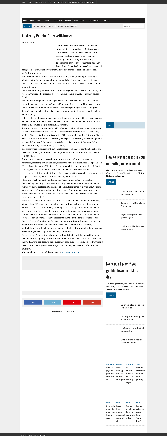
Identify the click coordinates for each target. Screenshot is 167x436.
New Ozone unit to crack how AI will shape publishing (141, 373)
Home (23, 2)
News (31, 20)
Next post (70, 311)
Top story (130, 364)
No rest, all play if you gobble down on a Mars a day (124, 270)
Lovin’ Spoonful (79, 20)
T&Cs (29, 2)
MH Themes (43, 434)
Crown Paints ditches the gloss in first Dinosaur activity (111, 411)
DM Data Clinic (93, 20)
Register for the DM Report (43, 2)
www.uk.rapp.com (70, 252)
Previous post (55, 311)
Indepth (67, 20)
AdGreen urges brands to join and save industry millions (131, 411)
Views (38, 20)
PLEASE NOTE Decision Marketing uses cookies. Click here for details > (74, 2)
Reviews (46, 20)
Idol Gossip (57, 20)
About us (105, 20)
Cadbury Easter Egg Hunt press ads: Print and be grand (121, 373)
